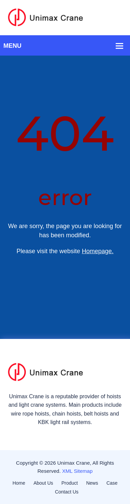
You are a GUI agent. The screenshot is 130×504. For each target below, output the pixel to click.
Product (70, 483)
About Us (43, 483)
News (92, 483)
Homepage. (98, 251)
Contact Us (66, 492)
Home (19, 483)
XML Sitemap (77, 471)
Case (112, 483)
